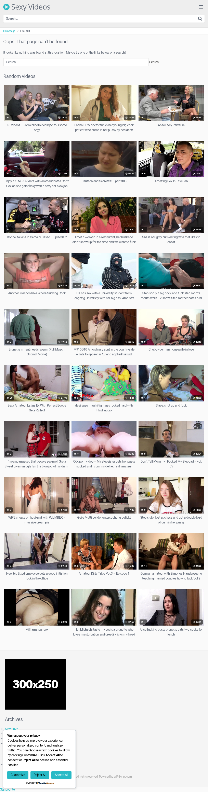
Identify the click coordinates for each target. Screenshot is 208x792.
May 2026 (11, 729)
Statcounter (8, 789)
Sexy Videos (26, 7)
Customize (18, 775)
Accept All (61, 775)
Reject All (40, 775)
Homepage (9, 30)
